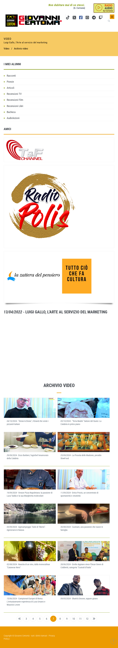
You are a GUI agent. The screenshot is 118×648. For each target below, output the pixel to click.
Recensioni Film (15, 99)
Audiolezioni (13, 118)
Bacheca (11, 112)
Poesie (10, 81)
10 (73, 618)
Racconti (11, 75)
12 (87, 618)
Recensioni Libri (15, 106)
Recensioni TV (14, 93)
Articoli (10, 87)
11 (80, 618)
